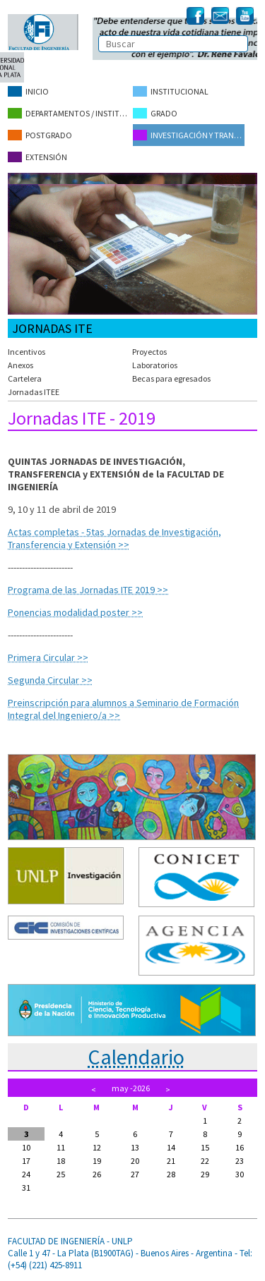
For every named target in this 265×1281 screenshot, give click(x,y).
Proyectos (149, 351)
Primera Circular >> (48, 657)
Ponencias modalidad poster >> (75, 612)
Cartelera (25, 378)
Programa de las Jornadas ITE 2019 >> (88, 589)
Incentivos (26, 351)
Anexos (20, 365)
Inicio (28, 91)
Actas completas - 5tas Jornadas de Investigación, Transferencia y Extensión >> (114, 538)
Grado (155, 113)
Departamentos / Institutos (70, 113)
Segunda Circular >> (50, 680)
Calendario (136, 1056)
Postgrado (40, 135)
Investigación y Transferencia (189, 135)
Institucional (170, 91)
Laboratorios (154, 365)
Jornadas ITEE (33, 392)
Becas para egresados (171, 378)
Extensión (37, 157)
